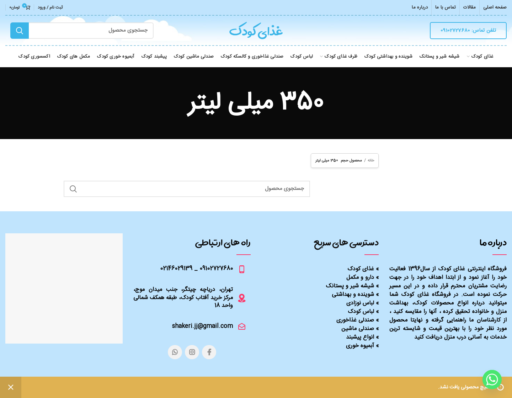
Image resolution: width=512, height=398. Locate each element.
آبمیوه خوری (360, 346)
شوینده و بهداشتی (353, 294)
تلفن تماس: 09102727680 (468, 30)
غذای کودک (360, 269)
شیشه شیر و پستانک (350, 286)
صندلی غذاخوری (355, 320)
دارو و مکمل (360, 277)
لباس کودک (361, 312)
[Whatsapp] (492, 379)
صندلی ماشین (357, 329)
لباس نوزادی (360, 303)
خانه (371, 160)
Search (19, 30)
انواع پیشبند (360, 337)
